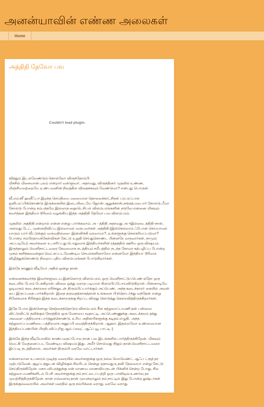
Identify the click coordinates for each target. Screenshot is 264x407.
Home (20, 36)
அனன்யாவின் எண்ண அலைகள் (86, 20)
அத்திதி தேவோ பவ (36, 66)
